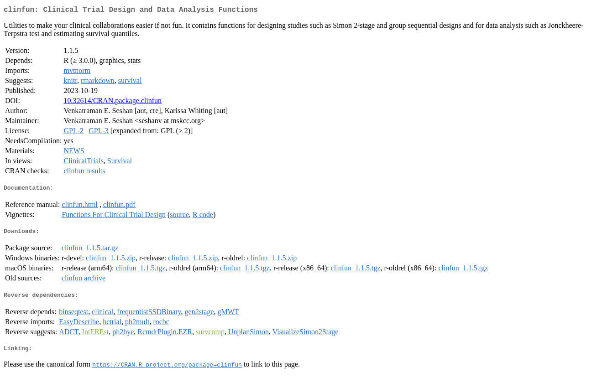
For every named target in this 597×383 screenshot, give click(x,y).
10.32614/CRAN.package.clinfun (112, 102)
